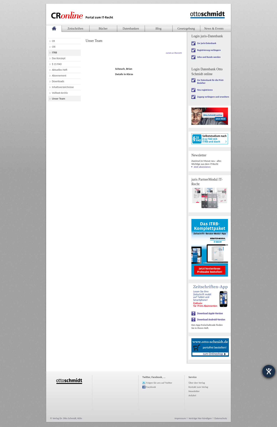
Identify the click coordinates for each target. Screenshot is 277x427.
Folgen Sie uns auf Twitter (159, 382)
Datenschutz (220, 418)
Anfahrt (192, 395)
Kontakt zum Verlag (198, 387)
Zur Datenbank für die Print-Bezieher (210, 81)
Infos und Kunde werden (209, 57)
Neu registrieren (205, 90)
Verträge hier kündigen (200, 418)
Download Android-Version (211, 319)
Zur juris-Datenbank (206, 43)
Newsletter (194, 391)
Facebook (151, 387)
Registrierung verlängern (209, 50)
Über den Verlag (197, 382)
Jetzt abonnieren (202, 166)
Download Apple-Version (210, 313)
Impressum (180, 418)
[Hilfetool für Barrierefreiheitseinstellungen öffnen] (268, 371)
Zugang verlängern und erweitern (213, 96)
